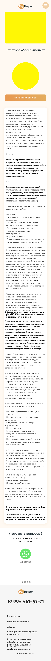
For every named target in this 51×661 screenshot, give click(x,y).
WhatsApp (25, 562)
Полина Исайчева (25, 98)
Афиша (11, 627)
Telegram (25, 582)
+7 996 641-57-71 (25, 602)
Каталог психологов (18, 622)
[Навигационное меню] (45, 5)
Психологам (13, 616)
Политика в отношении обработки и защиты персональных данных (19, 642)
